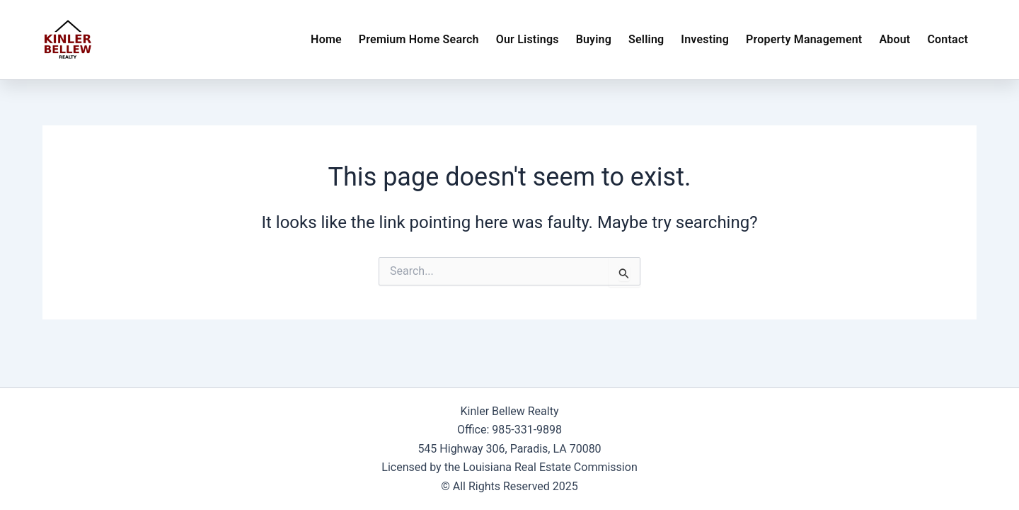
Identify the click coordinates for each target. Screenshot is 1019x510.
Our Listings (527, 39)
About (894, 39)
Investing (705, 39)
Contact (947, 39)
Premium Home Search (419, 39)
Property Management (804, 39)
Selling (646, 39)
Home (326, 39)
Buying (593, 39)
